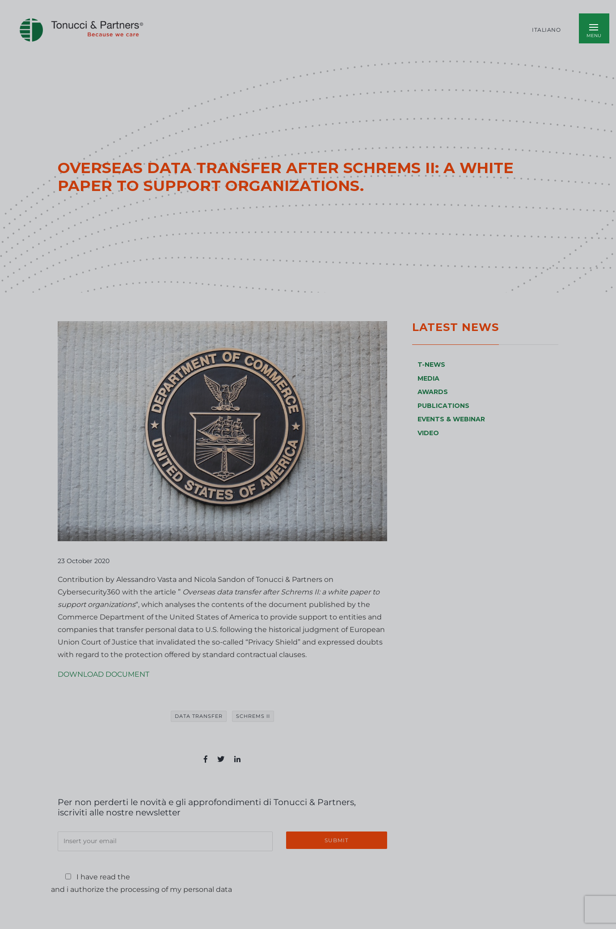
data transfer (199, 716)
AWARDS (433, 392)
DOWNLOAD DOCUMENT (103, 674)
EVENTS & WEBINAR (451, 419)
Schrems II (253, 716)
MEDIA (428, 378)
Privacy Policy (161, 877)
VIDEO (428, 433)
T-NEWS (431, 365)
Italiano (546, 30)
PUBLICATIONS (443, 406)
